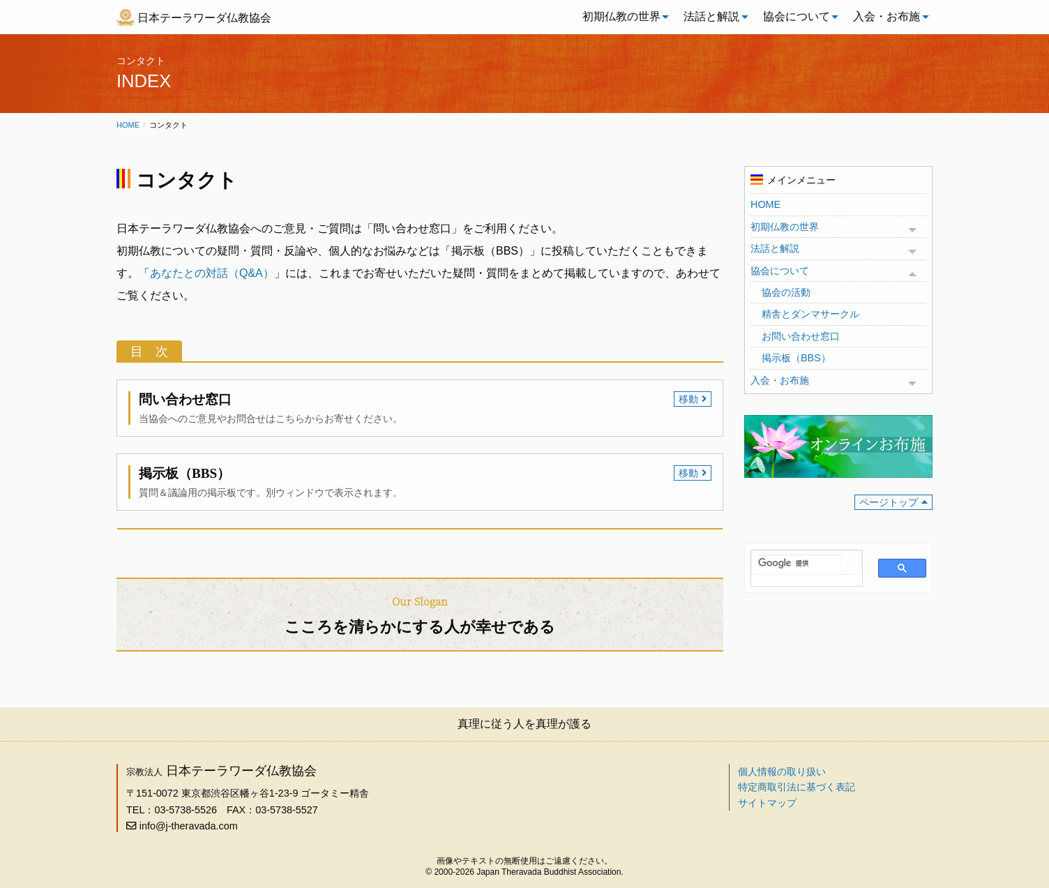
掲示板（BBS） (184, 473)
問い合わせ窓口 (185, 399)
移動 (688, 399)
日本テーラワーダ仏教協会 (204, 18)
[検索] (799, 563)
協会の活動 (786, 292)
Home (127, 125)
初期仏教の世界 (621, 16)
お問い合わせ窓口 (801, 336)
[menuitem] (622, 16)
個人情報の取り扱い (782, 771)
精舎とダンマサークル (810, 313)
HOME (765, 204)
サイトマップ (767, 802)
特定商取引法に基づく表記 (796, 786)
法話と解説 (711, 16)
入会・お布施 (886, 16)
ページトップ (888, 502)
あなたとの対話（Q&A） (212, 273)
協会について (796, 16)
